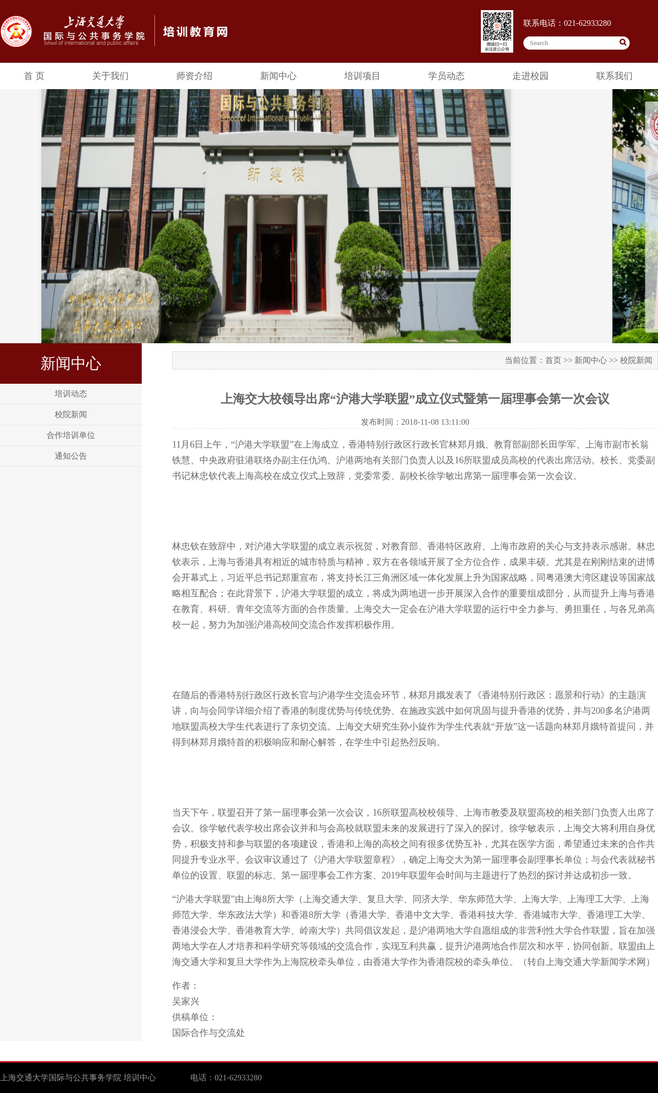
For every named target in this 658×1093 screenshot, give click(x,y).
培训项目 (362, 76)
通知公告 (71, 456)
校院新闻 (71, 414)
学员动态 (446, 76)
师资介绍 (194, 76)
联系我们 (614, 76)
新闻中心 (278, 76)
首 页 (34, 76)
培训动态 (71, 393)
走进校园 (530, 76)
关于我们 (110, 76)
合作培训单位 (71, 435)
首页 (553, 360)
